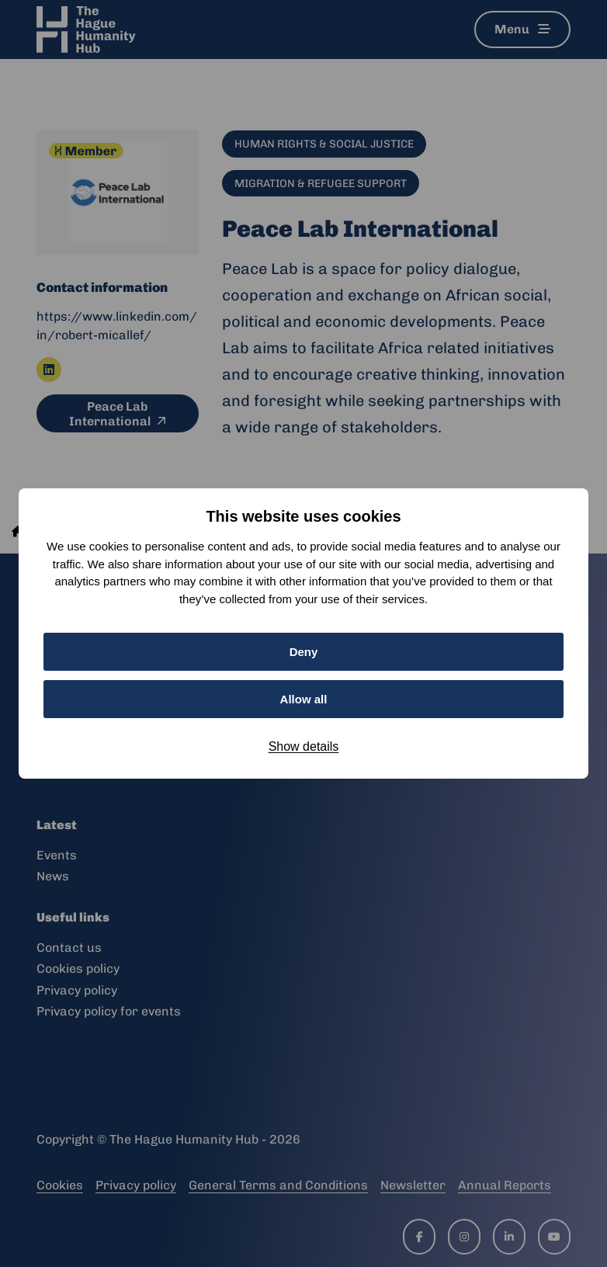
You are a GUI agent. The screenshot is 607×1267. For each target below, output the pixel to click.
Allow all (304, 699)
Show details (304, 746)
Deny (304, 651)
